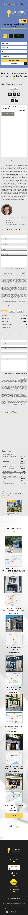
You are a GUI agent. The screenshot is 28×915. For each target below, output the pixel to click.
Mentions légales (10, 904)
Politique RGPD (19, 906)
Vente (5, 36)
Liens (25, 904)
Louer (10, 36)
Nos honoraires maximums (18, 904)
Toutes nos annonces (12, 906)
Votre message (5, 254)
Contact (14, 815)
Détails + (12, 311)
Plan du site (4, 904)
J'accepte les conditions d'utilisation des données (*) (15, 269)
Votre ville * (4, 249)
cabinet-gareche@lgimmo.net (19, 224)
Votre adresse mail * (6, 239)
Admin (7, 906)
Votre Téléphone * (5, 244)
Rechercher (14, 60)
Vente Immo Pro (19, 36)
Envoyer (23, 273)
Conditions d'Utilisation (13, 301)
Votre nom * (4, 234)
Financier (20, 311)
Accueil (2, 83)
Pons (7, 83)
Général (4, 311)
